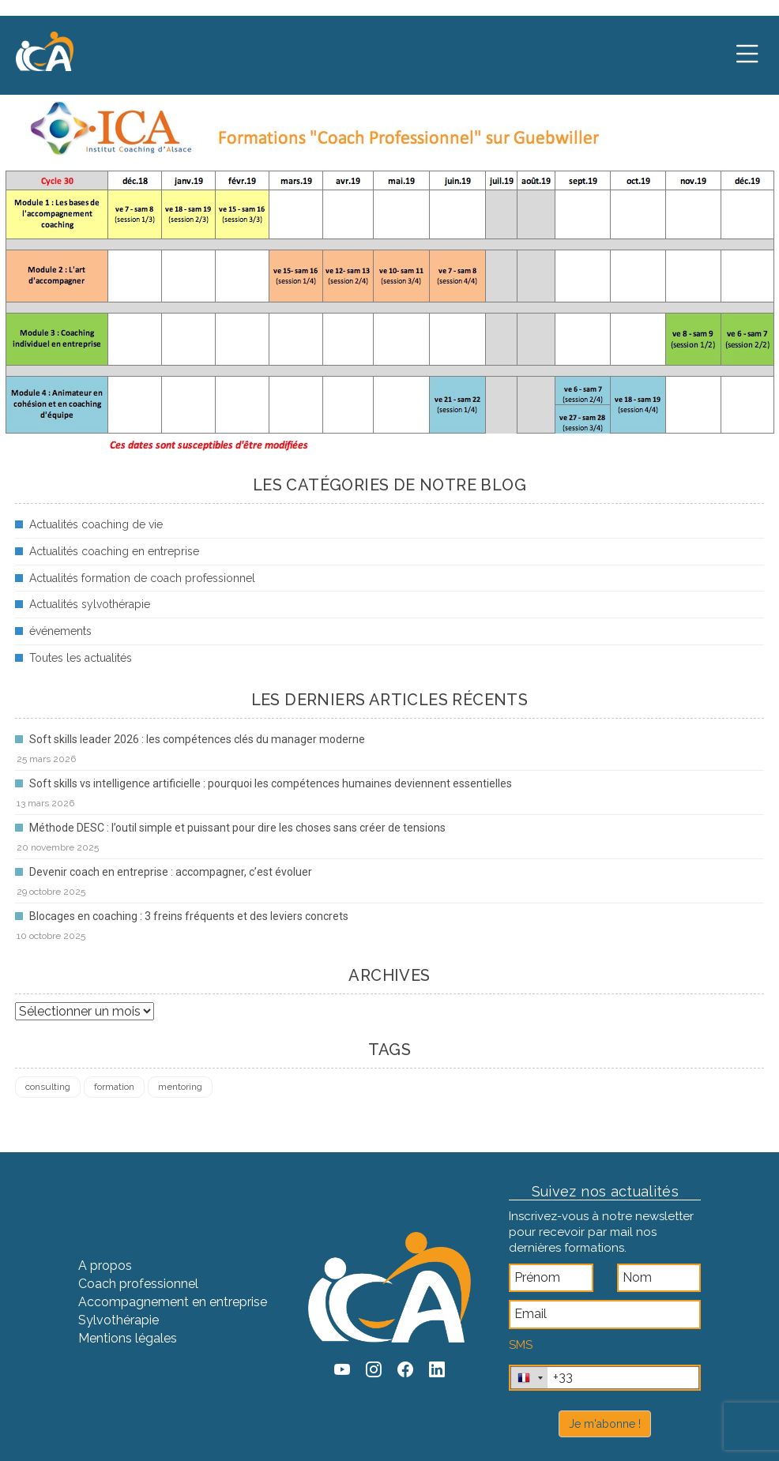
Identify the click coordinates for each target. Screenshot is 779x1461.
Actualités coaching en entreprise (114, 551)
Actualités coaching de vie (96, 524)
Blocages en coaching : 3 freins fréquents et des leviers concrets (188, 916)
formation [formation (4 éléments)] (114, 1086)
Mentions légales (127, 1338)
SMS (521, 1345)
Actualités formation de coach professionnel (142, 578)
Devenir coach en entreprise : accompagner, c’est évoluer (170, 872)
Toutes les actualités (80, 658)
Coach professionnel (138, 1283)
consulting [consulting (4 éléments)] (47, 1086)
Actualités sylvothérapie (89, 604)
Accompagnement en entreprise (172, 1301)
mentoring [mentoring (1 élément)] (180, 1086)
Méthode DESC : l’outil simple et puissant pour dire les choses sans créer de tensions (237, 827)
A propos (105, 1265)
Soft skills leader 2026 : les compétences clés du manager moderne (197, 739)
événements (60, 631)
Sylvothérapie (118, 1320)
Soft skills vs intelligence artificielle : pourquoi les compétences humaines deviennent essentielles (270, 783)
